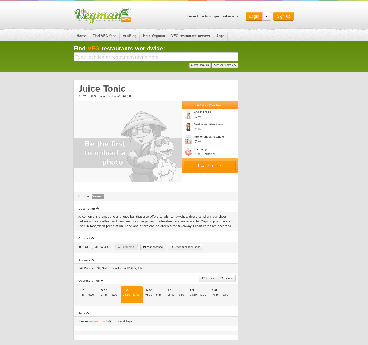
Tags (83, 313)
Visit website (153, 247)
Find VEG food (105, 36)
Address (86, 260)
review (94, 321)
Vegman (103, 16)
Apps (220, 36)
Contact (86, 238)
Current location (200, 65)
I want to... (210, 166)
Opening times (91, 280)
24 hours (226, 278)
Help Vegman (154, 36)
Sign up (284, 16)
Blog (130, 36)
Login (254, 16)
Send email (126, 247)
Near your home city (225, 65)
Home (81, 36)
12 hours (208, 278)
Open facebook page (185, 247)
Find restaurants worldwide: (119, 48)
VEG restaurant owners (190, 36)
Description (88, 208)
